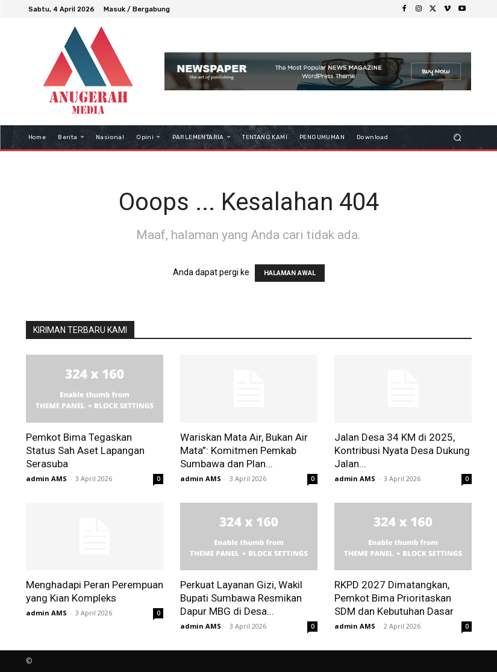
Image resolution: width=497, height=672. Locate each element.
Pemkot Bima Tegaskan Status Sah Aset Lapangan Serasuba (85, 450)
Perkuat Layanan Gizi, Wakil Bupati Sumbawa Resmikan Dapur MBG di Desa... (241, 598)
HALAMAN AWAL (290, 273)
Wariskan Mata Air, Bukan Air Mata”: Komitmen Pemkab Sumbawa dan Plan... (244, 450)
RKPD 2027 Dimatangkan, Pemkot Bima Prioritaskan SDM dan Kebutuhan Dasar (394, 598)
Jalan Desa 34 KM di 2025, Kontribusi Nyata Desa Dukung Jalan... (402, 450)
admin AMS (46, 478)
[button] (457, 137)
